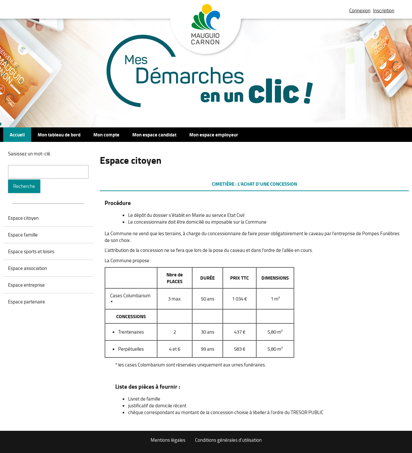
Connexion (359, 10)
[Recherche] (24, 186)
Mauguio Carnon (206, 30)
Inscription (383, 10)
